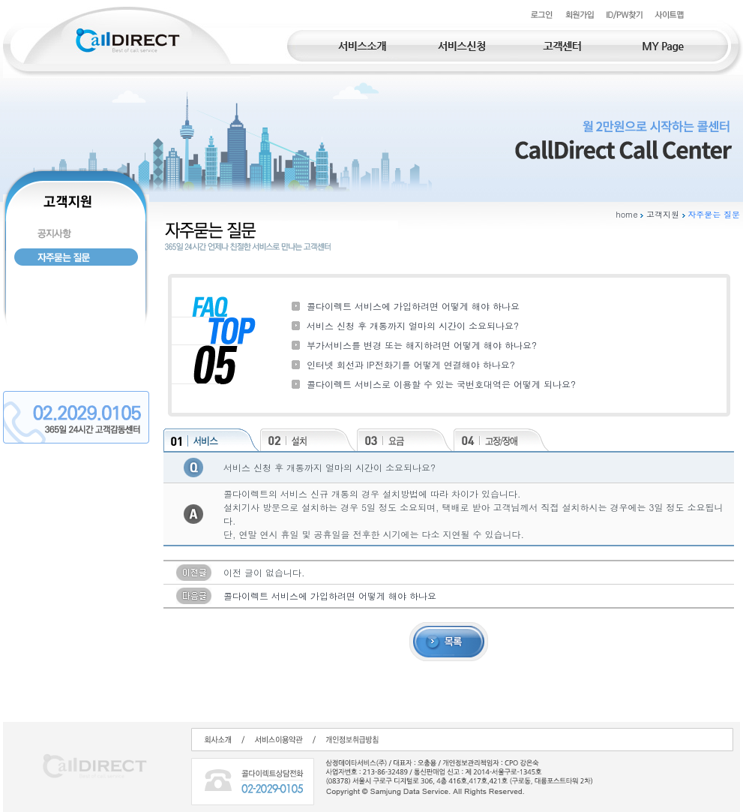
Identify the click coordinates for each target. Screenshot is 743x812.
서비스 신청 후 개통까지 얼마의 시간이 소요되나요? (413, 325)
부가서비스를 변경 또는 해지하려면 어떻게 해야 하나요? (422, 344)
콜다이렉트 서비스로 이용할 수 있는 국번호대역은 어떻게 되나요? (441, 383)
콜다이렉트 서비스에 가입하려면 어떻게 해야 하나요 (413, 305)
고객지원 (662, 214)
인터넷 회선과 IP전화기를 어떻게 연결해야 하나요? (411, 364)
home (627, 214)
